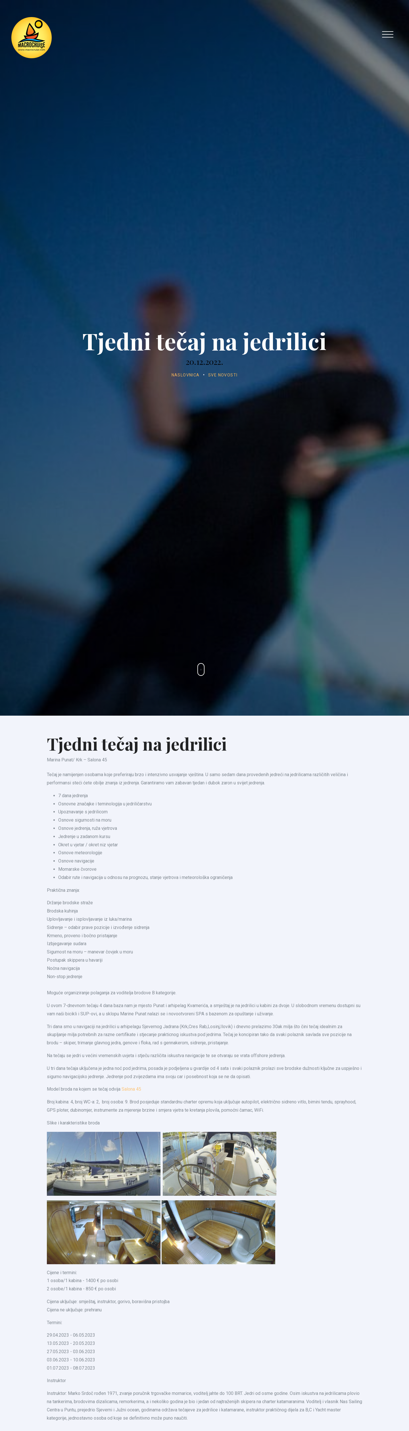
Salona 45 (131, 1113)
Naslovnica (186, 375)
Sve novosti (222, 375)
